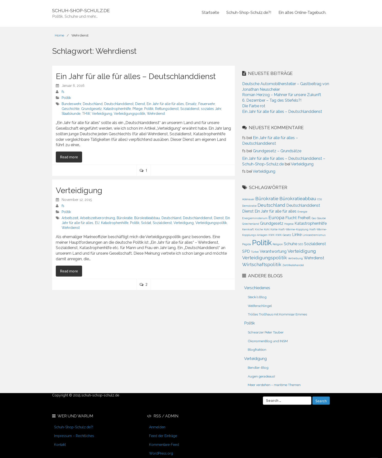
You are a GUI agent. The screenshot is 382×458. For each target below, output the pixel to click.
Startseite (210, 12)
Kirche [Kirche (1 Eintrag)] (259, 229)
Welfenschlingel (260, 306)
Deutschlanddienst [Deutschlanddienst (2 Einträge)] (303, 205)
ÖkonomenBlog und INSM (268, 341)
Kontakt (60, 445)
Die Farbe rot (253, 106)
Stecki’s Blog (257, 297)
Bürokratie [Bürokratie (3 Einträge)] (266, 198)
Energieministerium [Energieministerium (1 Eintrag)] (254, 218)
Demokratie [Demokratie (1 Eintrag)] (249, 205)
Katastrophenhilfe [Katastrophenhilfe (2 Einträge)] (311, 223)
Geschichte (70, 109)
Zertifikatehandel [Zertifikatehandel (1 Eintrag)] (293, 265)
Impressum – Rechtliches (74, 436)
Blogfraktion (257, 349)
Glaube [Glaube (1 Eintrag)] (321, 218)
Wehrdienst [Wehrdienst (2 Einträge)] (314, 258)
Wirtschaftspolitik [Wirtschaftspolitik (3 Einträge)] (261, 264)
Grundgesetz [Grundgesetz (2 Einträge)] (271, 223)
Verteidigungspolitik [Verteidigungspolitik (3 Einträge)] (264, 257)
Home (59, 35)
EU (97, 223)
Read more (71, 156)
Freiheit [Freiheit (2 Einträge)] (304, 218)
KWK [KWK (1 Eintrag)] (271, 234)
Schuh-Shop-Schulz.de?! (248, 12)
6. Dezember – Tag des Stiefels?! (271, 100)
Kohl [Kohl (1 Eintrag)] (266, 229)
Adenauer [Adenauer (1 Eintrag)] (248, 199)
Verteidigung (102, 114)
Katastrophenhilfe (117, 109)
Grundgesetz (91, 109)
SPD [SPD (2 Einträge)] (246, 251)
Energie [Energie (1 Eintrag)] (302, 211)
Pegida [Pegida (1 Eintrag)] (246, 244)
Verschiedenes (257, 288)
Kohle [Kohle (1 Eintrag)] (273, 229)
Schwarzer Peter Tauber (266, 332)
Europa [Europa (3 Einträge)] (276, 217)
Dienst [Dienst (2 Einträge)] (248, 211)
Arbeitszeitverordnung (97, 218)
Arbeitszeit (70, 218)
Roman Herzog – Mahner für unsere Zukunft (281, 94)
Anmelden (157, 427)
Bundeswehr (71, 104)
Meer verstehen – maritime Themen (274, 385)
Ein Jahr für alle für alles (165, 104)
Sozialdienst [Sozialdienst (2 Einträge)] (315, 244)
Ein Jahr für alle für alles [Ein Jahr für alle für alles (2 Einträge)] (275, 211)
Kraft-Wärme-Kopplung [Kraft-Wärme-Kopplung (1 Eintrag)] (293, 229)
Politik (66, 98)
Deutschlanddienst (119, 104)
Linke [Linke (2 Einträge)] (297, 234)
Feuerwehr (206, 104)
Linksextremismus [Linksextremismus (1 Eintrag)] (314, 234)
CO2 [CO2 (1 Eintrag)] (319, 199)
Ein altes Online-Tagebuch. (302, 12)
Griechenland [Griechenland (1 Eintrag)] (250, 223)
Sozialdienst (189, 109)
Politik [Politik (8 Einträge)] (262, 242)
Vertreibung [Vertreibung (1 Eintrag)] (295, 258)
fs (63, 92)
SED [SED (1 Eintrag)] (300, 244)
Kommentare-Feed (164, 445)
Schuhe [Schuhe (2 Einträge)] (290, 244)
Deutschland (93, 104)
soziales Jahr (211, 109)
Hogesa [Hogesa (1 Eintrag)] (289, 223)
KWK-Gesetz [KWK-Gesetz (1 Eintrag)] (283, 234)
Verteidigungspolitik (129, 114)
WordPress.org (161, 453)
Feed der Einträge (163, 436)
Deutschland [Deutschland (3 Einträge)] (271, 205)
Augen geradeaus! (261, 376)
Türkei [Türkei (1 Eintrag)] (255, 251)
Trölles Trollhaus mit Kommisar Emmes (277, 314)
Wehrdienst (156, 114)
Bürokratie (125, 218)
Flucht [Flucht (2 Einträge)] (291, 218)
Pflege (138, 109)
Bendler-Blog (258, 367)
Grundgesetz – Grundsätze (277, 151)
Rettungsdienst (167, 109)
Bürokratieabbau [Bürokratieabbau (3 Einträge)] (297, 198)
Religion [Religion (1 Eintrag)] (278, 244)
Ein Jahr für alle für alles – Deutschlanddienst (136, 76)
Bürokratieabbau (147, 218)
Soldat (146, 223)
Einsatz (191, 104)
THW (86, 114)
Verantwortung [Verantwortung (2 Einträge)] (273, 251)
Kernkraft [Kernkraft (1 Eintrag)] (248, 229)
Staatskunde (71, 114)
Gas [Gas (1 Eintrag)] (314, 218)
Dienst (140, 104)
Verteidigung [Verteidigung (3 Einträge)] (301, 251)
